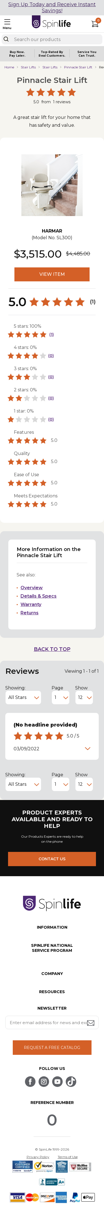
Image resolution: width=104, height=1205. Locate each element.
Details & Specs (39, 596)
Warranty (31, 604)
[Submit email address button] (91, 1023)
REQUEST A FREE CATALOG (52, 1047)
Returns (30, 612)
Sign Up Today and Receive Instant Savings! (52, 7)
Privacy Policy (38, 1157)
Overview (32, 587)
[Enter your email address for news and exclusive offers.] (52, 1022)
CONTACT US (52, 858)
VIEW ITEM (52, 274)
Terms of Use (68, 1157)
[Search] (6, 39)
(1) (51, 334)
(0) (51, 355)
